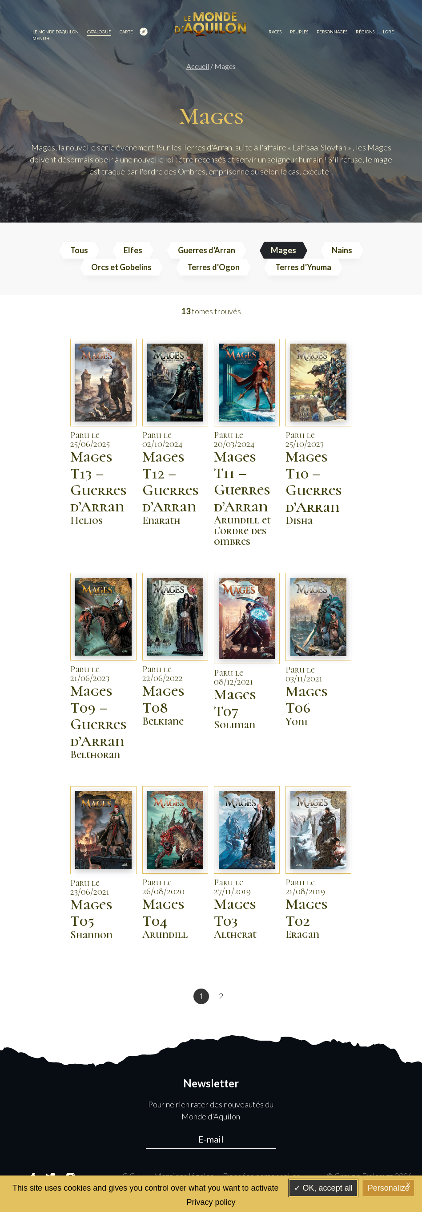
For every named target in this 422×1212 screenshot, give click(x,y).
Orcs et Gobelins (121, 267)
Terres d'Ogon (213, 267)
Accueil (197, 66)
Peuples (299, 31)
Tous (79, 250)
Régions (365, 31)
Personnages (332, 31)
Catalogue (99, 31)
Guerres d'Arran (206, 250)
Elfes (133, 250)
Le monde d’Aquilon (55, 31)
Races (275, 31)
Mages (283, 250)
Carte (134, 32)
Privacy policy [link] (210, 1202)
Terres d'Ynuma (303, 267)
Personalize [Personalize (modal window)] (389, 1188)
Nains (342, 250)
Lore (388, 31)
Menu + (40, 38)
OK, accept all (323, 1188)
